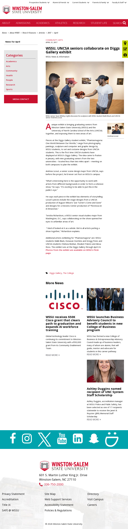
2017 (49, 33)
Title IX (6, 505)
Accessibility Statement (59, 505)
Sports (9, 89)
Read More (53, 355)
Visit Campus (95, 499)
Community (51, 40)
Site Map (50, 494)
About (6, 23)
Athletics (61, 23)
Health (9, 75)
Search (119, 23)
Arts (60, 40)
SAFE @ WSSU (10, 510)
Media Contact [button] (21, 99)
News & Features (29, 33)
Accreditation (10, 499)
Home (4, 33)
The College (68, 273)
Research (79, 23)
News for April (12, 41)
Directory (93, 494)
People (9, 80)
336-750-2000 (51, 484)
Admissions (23, 23)
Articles (42, 33)
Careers (92, 505)
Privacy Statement (13, 494)
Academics (42, 23)
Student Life (99, 23)
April (56, 33)
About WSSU (15, 33)
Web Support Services (58, 499)
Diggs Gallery (55, 273)
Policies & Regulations (58, 510)
